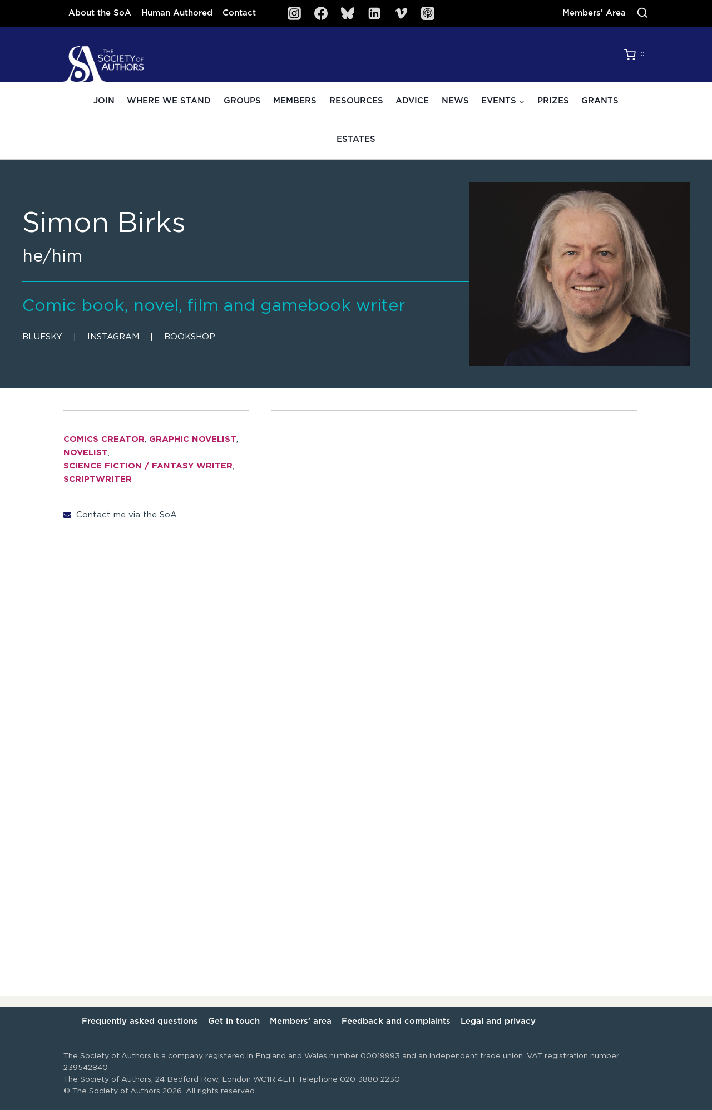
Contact (239, 13)
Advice (412, 101)
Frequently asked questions (140, 1021)
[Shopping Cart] (636, 54)
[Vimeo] (401, 13)
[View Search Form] (642, 13)
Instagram (113, 337)
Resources (356, 101)
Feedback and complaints (396, 1021)
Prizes (553, 101)
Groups (242, 101)
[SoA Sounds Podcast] (427, 13)
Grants (600, 101)
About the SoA (99, 13)
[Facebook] (321, 13)
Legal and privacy (498, 1021)
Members (295, 101)
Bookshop (189, 337)
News (455, 101)
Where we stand (169, 101)
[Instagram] (294, 13)
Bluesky (42, 337)
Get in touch (234, 1021)
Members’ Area (594, 13)
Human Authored (176, 13)
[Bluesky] (347, 13)
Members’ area (301, 1021)
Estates (356, 139)
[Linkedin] (374, 13)
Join (104, 101)
